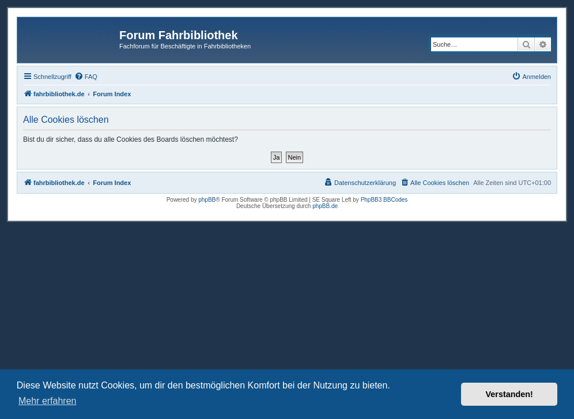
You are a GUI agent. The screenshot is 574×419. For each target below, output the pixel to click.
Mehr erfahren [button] (47, 401)
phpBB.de (325, 206)
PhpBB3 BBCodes (384, 200)
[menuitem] (85, 77)
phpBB (207, 200)
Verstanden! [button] (509, 394)
